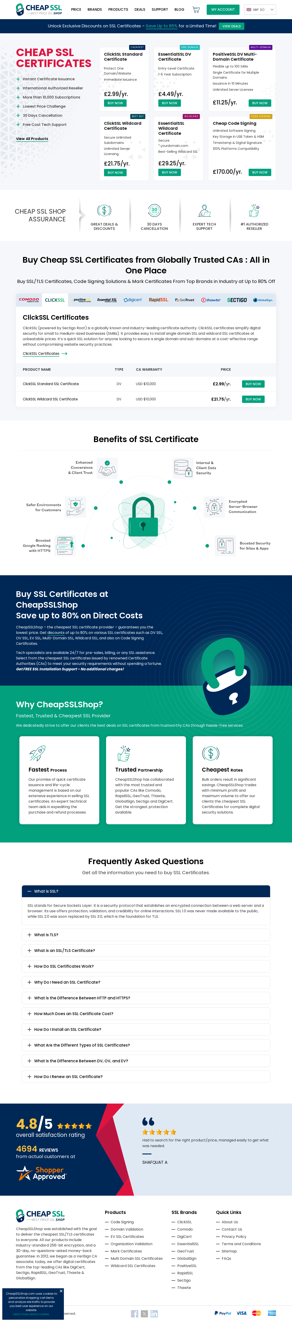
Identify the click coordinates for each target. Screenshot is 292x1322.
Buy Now (115, 103)
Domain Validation (127, 1229)
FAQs (226, 1258)
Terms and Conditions (241, 1244)
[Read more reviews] (41, 1179)
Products (118, 9)
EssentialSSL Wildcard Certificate (171, 128)
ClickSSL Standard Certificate (123, 56)
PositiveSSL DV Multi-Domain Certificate (235, 56)
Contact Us (232, 1229)
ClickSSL (184, 1222)
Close (61, 1291)
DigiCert (184, 1236)
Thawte (184, 1287)
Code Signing (122, 1222)
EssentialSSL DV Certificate (174, 56)
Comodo (185, 1229)
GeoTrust (185, 1251)
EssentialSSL (188, 1244)
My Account (223, 9)
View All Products (32, 138)
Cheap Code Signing (234, 123)
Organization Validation (131, 1244)
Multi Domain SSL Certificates (137, 1258)
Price (76, 9)
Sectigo (184, 1280)
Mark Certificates (126, 1251)
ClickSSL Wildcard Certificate (122, 125)
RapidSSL (185, 1273)
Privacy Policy (234, 1236)
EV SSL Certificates (127, 1236)
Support (160, 9)
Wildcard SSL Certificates (133, 1265)
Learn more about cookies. (31, 1314)
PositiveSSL (187, 1265)
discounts (56, 632)
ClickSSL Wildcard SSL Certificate (50, 399)
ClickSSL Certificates (41, 353)
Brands (95, 9)
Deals (140, 9)
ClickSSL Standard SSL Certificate (51, 383)
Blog (179, 9)
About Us (230, 1222)
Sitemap (229, 1251)
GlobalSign (186, 1258)
